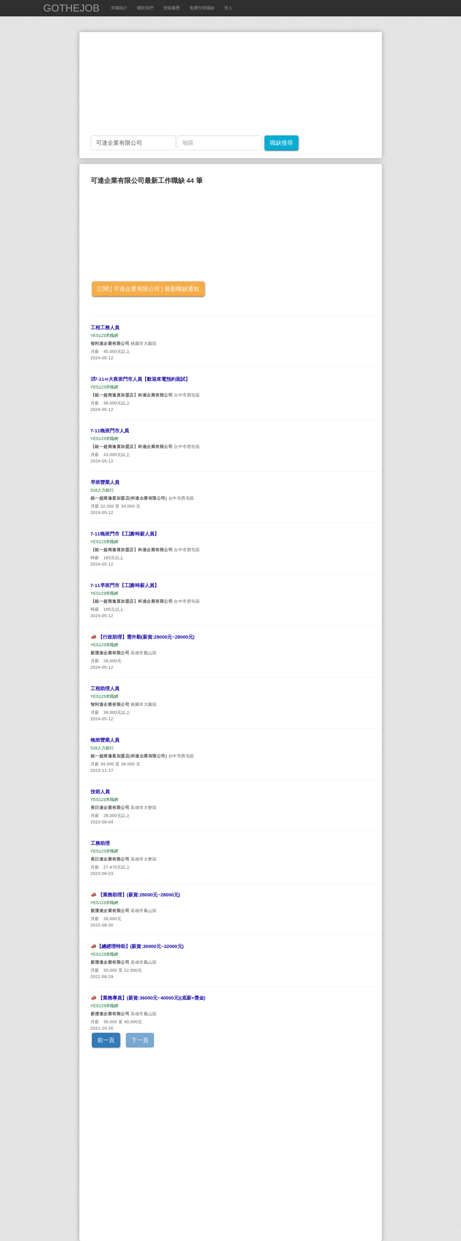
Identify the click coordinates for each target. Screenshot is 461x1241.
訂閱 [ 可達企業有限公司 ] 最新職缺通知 (148, 289)
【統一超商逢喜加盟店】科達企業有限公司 (132, 395)
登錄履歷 (171, 7)
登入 (228, 7)
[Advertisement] (273, 83)
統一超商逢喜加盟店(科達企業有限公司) (129, 498)
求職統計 (119, 7)
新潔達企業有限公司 (110, 652)
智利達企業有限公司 (110, 343)
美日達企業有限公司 (110, 807)
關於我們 (145, 7)
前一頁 (106, 1040)
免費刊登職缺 (202, 7)
